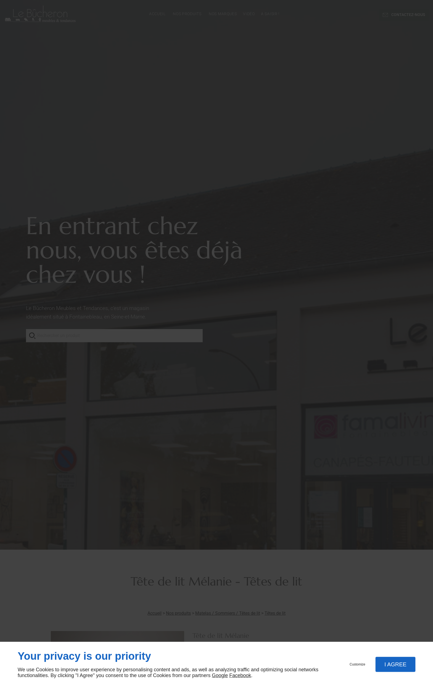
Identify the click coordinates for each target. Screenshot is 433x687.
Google (220, 675)
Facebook (240, 675)
